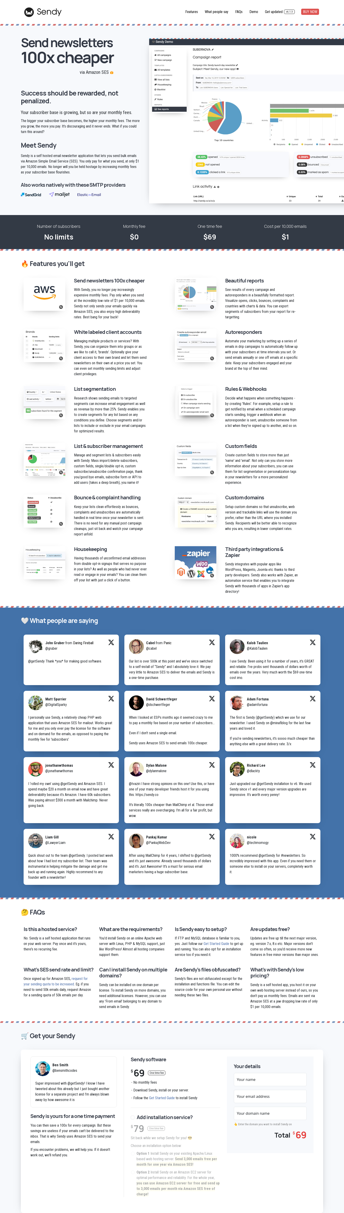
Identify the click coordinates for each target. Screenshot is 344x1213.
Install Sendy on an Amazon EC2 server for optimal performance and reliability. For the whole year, (178, 1183)
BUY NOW (310, 12)
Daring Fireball (83, 643)
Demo (253, 12)
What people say (216, 12)
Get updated (279, 12)
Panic (168, 643)
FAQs (239, 12)
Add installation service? (165, 1117)
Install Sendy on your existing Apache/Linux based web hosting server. (177, 1159)
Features (191, 12)
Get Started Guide (216, 944)
